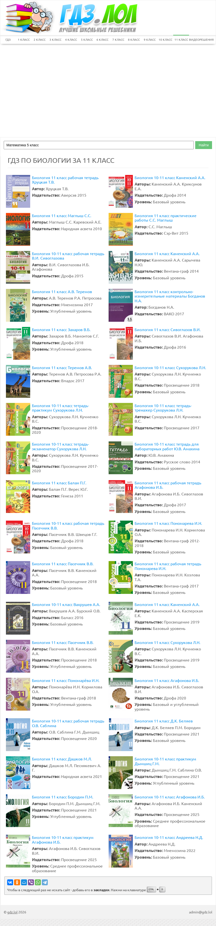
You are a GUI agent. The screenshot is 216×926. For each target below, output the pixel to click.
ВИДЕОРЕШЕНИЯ (197, 39)
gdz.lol (12, 912)
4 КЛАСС (71, 39)
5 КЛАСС (87, 39)
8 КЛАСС (134, 39)
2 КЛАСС (40, 39)
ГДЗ (8, 39)
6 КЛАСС (102, 39)
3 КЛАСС (55, 39)
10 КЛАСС (165, 39)
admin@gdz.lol (200, 912)
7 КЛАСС (118, 39)
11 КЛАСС (181, 39)
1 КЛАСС (24, 39)
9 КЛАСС (150, 39)
